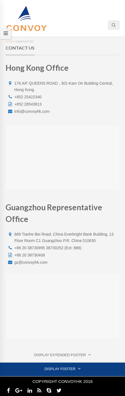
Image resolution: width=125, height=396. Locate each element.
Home (10, 41)
